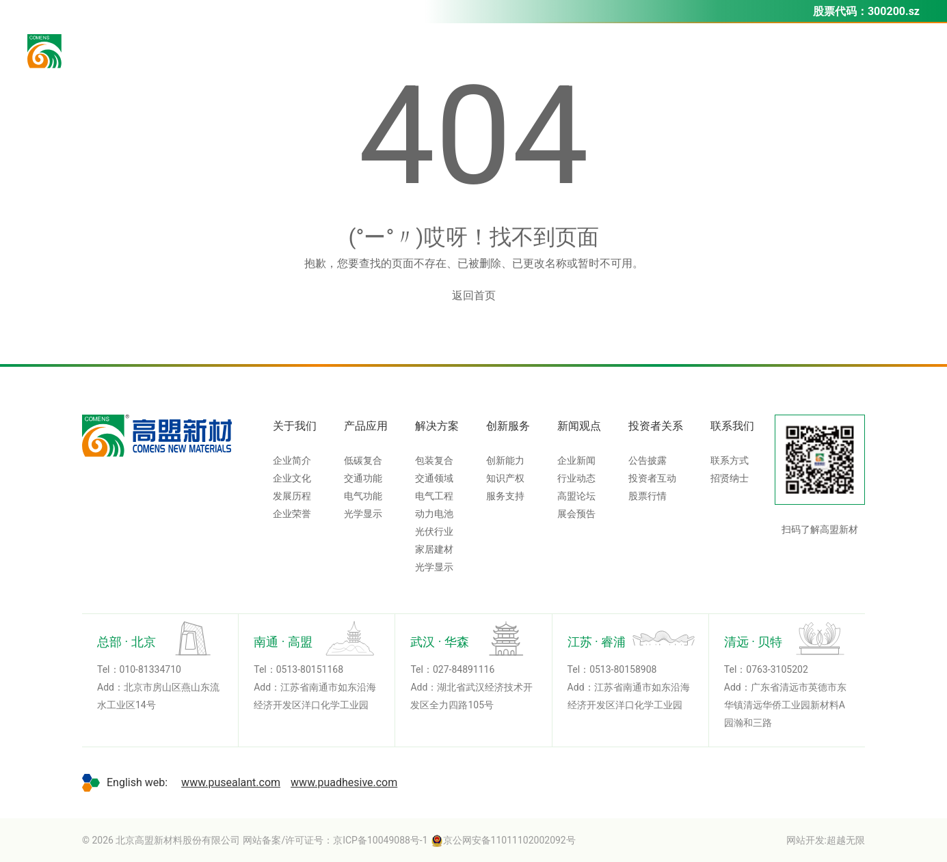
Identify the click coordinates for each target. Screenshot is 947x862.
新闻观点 (579, 425)
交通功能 (363, 478)
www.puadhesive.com (344, 782)
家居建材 (434, 549)
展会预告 (576, 513)
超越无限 (846, 840)
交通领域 (434, 478)
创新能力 (505, 460)
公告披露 (647, 460)
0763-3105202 (777, 669)
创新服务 (508, 425)
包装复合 (434, 460)
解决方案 (437, 425)
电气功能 (363, 495)
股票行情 (647, 495)
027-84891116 (463, 669)
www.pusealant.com (230, 782)
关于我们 (295, 425)
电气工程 (434, 495)
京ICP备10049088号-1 (380, 840)
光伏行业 (434, 531)
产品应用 (366, 425)
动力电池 (434, 513)
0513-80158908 (622, 669)
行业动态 (576, 478)
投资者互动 (652, 478)
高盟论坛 (576, 495)
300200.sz (894, 11)
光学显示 (363, 513)
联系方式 (729, 460)
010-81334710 (150, 669)
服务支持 (505, 495)
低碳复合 (363, 460)
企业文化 (292, 478)
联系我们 (732, 425)
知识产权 (505, 478)
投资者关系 (655, 425)
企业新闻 (576, 460)
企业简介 (292, 460)
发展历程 (292, 495)
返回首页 (474, 295)
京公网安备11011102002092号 (503, 840)
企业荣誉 (292, 513)
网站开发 (805, 840)
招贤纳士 (729, 478)
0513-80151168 (309, 669)
